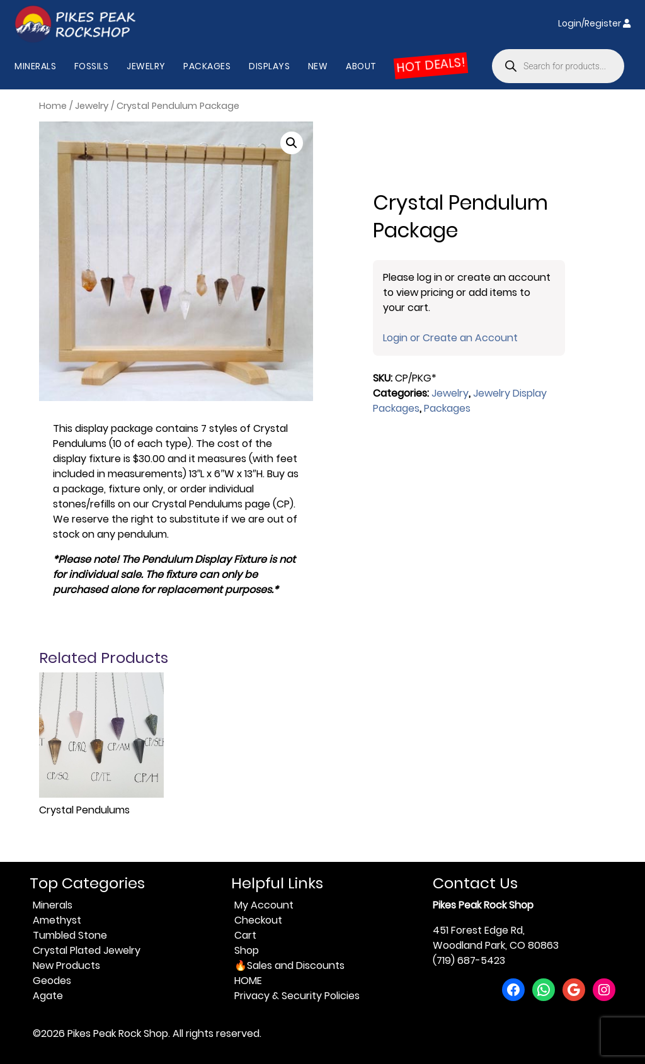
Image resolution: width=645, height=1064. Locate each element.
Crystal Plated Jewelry (86, 950)
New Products (66, 965)
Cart (245, 935)
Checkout (258, 920)
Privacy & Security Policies (297, 995)
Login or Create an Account (450, 338)
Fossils (91, 66)
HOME (248, 980)
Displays (269, 66)
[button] (291, 143)
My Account (264, 905)
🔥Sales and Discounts (289, 965)
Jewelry (146, 66)
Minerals (35, 66)
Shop (246, 950)
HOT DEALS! (430, 65)
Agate (48, 995)
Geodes (52, 980)
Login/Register (594, 23)
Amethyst (57, 920)
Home (53, 105)
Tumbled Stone (70, 935)
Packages (207, 66)
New (318, 66)
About (361, 66)
